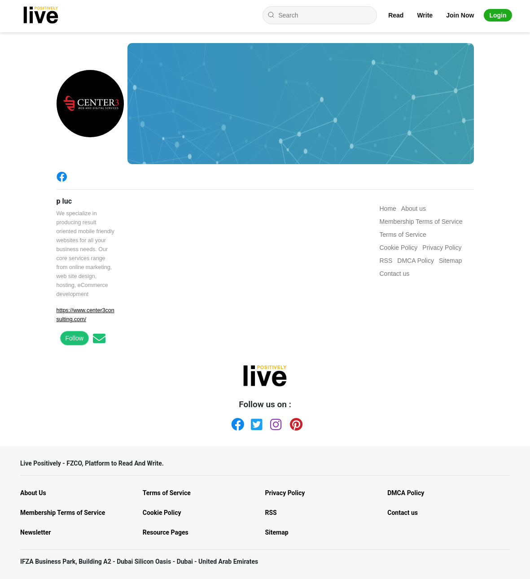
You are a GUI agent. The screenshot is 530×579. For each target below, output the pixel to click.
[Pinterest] (294, 422)
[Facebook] (63, 176)
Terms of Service (167, 492)
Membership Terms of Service (62, 512)
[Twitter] (255, 422)
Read (395, 15)
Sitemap (277, 532)
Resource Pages (165, 532)
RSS (271, 512)
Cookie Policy (162, 512)
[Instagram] (274, 422)
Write (425, 15)
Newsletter (35, 532)
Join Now (460, 15)
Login (497, 15)
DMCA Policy (405, 492)
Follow (74, 338)
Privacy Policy (285, 492)
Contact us (402, 512)
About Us (33, 492)
